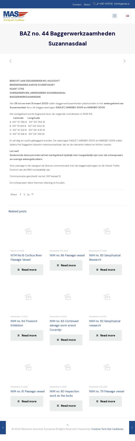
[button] (94, 4)
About (87, 4)
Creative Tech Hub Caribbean (107, 428)
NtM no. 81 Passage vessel (28, 391)
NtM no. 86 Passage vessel (67, 255)
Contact (77, 4)
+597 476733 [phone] (106, 3)
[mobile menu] (114, 16)
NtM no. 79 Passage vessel (106, 391)
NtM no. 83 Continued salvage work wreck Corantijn (64, 325)
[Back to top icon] (67, 424)
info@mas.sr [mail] (123, 3)
